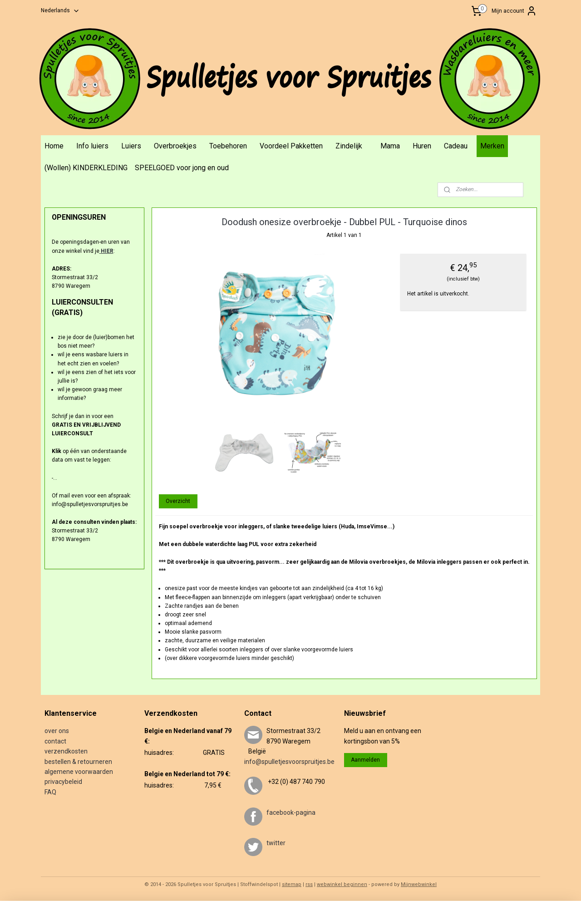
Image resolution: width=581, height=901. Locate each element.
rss (309, 884)
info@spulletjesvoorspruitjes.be (289, 761)
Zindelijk (348, 146)
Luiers (131, 146)
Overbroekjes (175, 146)
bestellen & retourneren (78, 761)
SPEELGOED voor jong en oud (182, 167)
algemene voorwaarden (78, 771)
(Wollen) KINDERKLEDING (86, 167)
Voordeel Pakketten (291, 146)
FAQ (50, 792)
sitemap (291, 884)
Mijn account (514, 10)
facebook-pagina (290, 812)
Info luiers (92, 146)
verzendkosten (66, 751)
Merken (492, 146)
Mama (390, 146)
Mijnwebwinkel (419, 884)
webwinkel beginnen (342, 884)
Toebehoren (228, 146)
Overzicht (178, 501)
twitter (276, 843)
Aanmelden (365, 760)
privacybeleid (63, 781)
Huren (422, 146)
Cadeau (456, 146)
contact (55, 741)
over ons (56, 730)
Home (54, 146)
